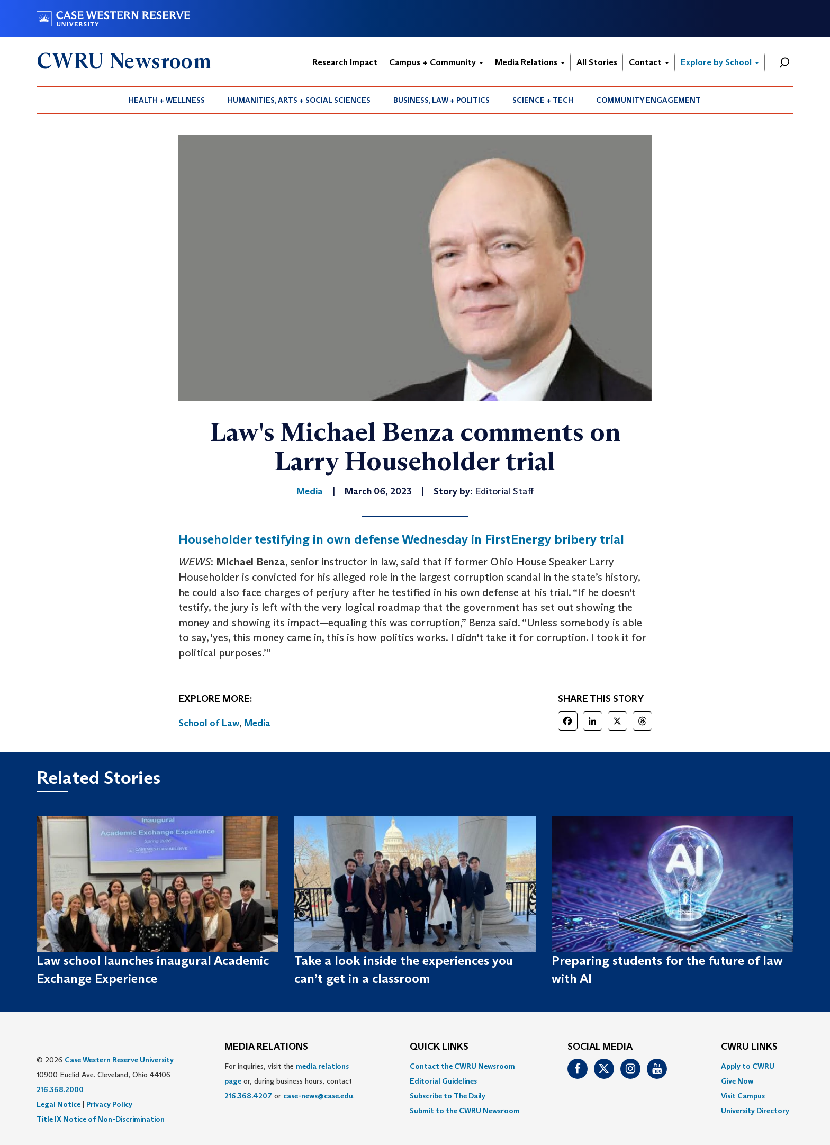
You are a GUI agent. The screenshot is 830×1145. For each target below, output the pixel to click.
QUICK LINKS (439, 1047)
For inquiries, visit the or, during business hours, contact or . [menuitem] (289, 1081)
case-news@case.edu (318, 1096)
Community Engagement (648, 100)
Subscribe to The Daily (447, 1096)
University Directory (755, 1110)
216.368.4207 (248, 1096)
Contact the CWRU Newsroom (462, 1066)
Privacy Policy (109, 1104)
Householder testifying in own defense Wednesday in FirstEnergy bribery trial (401, 539)
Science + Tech (542, 100)
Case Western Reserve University (119, 1060)
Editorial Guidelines (443, 1081)
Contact (649, 62)
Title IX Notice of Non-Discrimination (101, 1119)
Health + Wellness (167, 100)
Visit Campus (743, 1096)
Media (257, 723)
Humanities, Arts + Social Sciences (299, 100)
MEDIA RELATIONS (266, 1047)
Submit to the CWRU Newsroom (465, 1110)
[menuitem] (167, 100)
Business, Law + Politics (441, 100)
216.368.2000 (60, 1089)
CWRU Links (749, 1047)
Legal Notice (58, 1104)
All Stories (596, 62)
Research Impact (344, 62)
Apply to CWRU (747, 1066)
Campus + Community (436, 62)
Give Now (737, 1081)
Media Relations (530, 62)
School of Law (208, 723)
